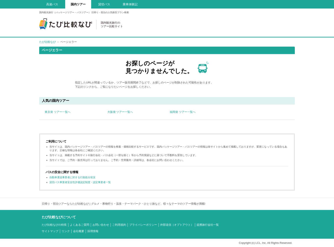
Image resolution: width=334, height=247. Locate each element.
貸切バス (104, 4)
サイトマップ (50, 231)
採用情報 (92, 231)
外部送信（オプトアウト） (176, 224)
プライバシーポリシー (143, 224)
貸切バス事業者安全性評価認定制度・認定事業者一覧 (80, 182)
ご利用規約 (119, 224)
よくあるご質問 (79, 224)
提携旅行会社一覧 (208, 224)
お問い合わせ (100, 224)
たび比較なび (47, 41)
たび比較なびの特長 (54, 224)
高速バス (52, 4)
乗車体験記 (130, 4)
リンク (66, 231)
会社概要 (78, 231)
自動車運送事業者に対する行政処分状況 (72, 177)
